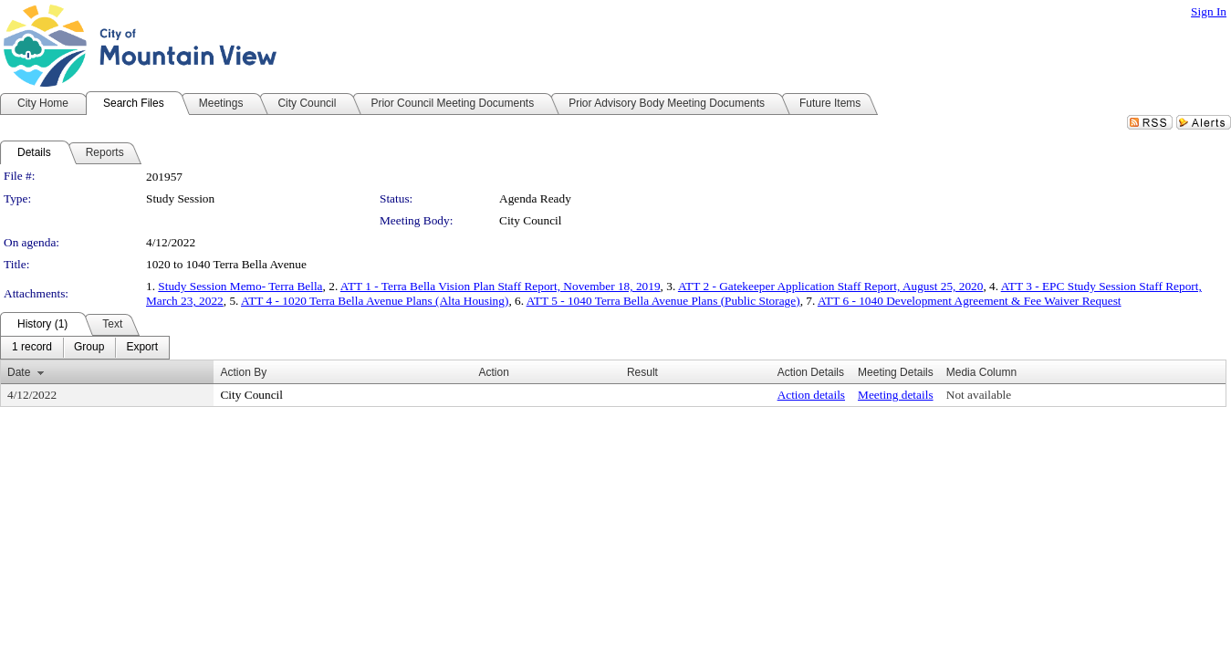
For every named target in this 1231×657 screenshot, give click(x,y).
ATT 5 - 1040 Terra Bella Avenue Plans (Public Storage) (663, 301)
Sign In (1208, 11)
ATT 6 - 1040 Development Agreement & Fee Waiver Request (969, 301)
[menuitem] (32, 348)
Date (18, 372)
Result (642, 372)
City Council (530, 220)
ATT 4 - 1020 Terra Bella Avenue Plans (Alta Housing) (374, 301)
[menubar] (85, 348)
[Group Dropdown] (89, 348)
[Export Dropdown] (142, 348)
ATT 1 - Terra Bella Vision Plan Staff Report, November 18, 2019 (500, 286)
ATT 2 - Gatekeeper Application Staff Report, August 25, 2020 (831, 286)
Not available (978, 395)
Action (493, 372)
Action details (811, 395)
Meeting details (896, 395)
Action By (243, 372)
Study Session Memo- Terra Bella (240, 286)
